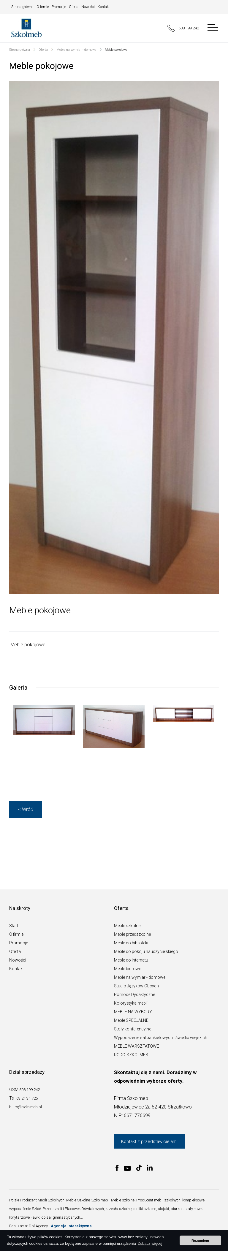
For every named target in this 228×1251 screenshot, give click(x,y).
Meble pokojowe (116, 50)
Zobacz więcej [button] (150, 1243)
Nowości (88, 7)
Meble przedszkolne (132, 934)
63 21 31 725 (27, 1098)
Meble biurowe (127, 968)
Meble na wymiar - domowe (76, 50)
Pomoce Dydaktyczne (134, 994)
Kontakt (104, 7)
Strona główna (22, 7)
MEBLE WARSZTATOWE (136, 1046)
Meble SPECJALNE (131, 1020)
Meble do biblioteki (131, 942)
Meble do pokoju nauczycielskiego (146, 951)
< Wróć (25, 809)
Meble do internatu (131, 960)
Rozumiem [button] (200, 1240)
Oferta (73, 7)
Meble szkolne (127, 925)
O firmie (43, 7)
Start (13, 925)
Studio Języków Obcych (136, 986)
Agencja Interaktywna (71, 1226)
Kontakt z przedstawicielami (149, 1141)
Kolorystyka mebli (131, 1003)
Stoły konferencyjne (132, 1029)
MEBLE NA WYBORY (133, 1011)
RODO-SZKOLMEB (131, 1054)
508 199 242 (183, 28)
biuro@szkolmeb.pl (25, 1107)
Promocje (59, 7)
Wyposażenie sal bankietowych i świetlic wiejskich (160, 1037)
